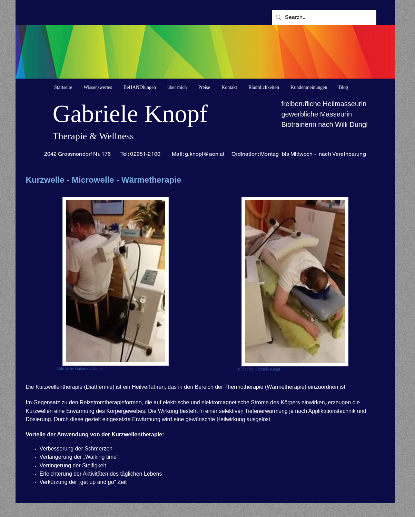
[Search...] (323, 17)
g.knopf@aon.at (204, 154)
